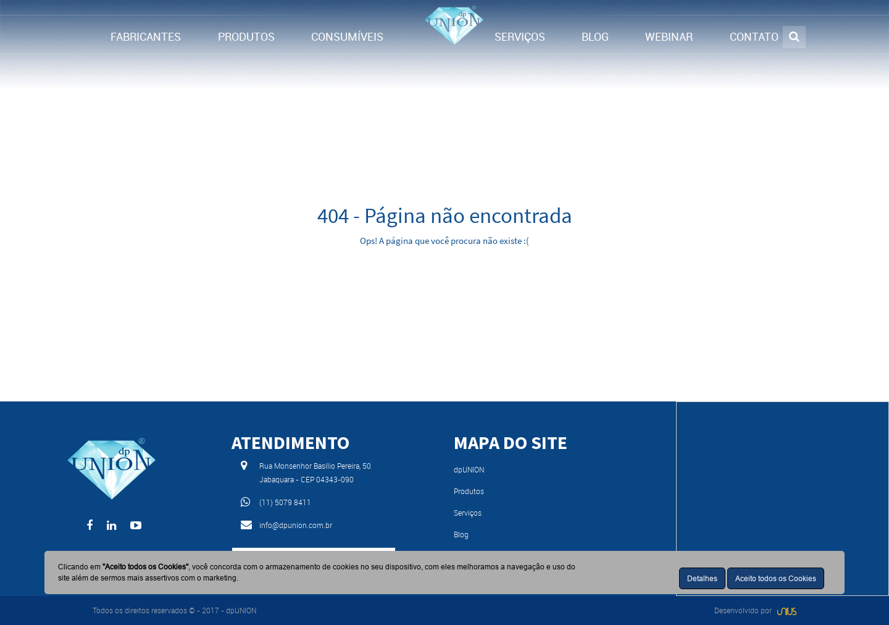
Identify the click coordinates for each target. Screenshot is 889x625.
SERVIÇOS (520, 36)
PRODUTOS (246, 36)
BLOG (595, 36)
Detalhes (702, 578)
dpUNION (469, 469)
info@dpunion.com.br (295, 525)
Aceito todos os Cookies (775, 578)
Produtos (469, 491)
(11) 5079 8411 (285, 502)
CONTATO (754, 36)
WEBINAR (669, 36)
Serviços (468, 513)
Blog (461, 534)
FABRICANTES (146, 36)
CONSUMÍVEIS (347, 36)
